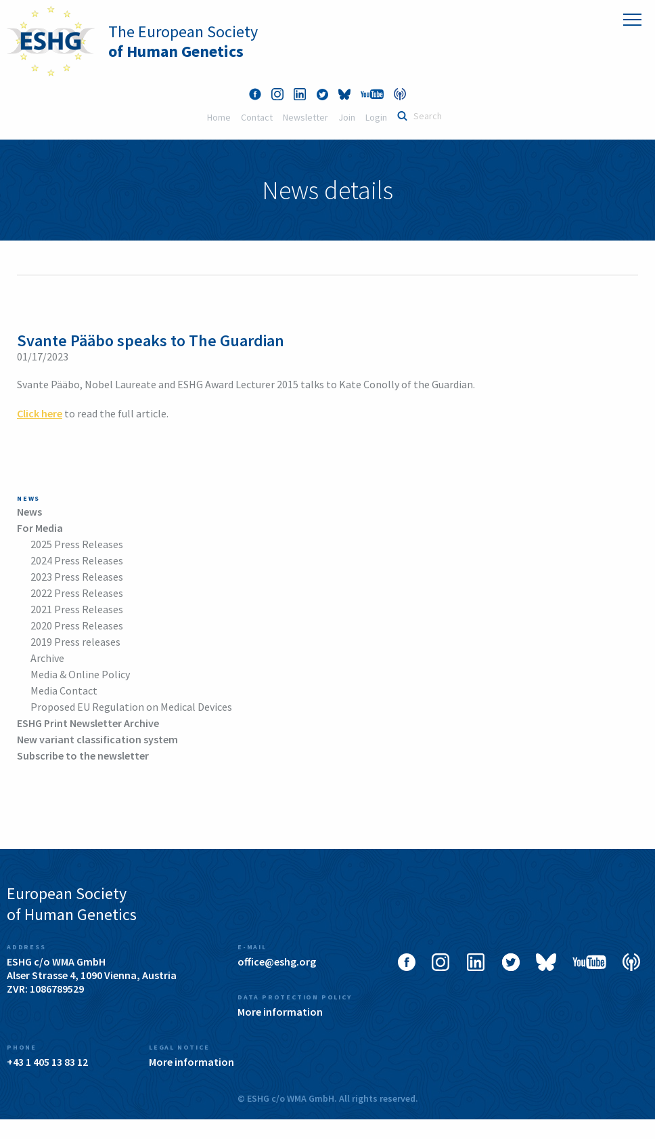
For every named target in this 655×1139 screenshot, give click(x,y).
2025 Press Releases (76, 544)
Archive (47, 658)
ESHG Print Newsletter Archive (88, 723)
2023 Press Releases (76, 576)
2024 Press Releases (76, 560)
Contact (257, 117)
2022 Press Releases (76, 593)
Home (219, 117)
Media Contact (63, 690)
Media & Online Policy (80, 674)
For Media (40, 528)
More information (280, 1011)
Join (346, 117)
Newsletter (305, 117)
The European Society (183, 41)
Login (376, 117)
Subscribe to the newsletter (83, 755)
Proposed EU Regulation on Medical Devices (131, 706)
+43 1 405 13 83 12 (47, 1062)
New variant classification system (97, 739)
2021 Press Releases (76, 609)
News (29, 511)
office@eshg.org (277, 961)
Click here (39, 413)
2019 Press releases (75, 641)
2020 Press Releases (76, 625)
